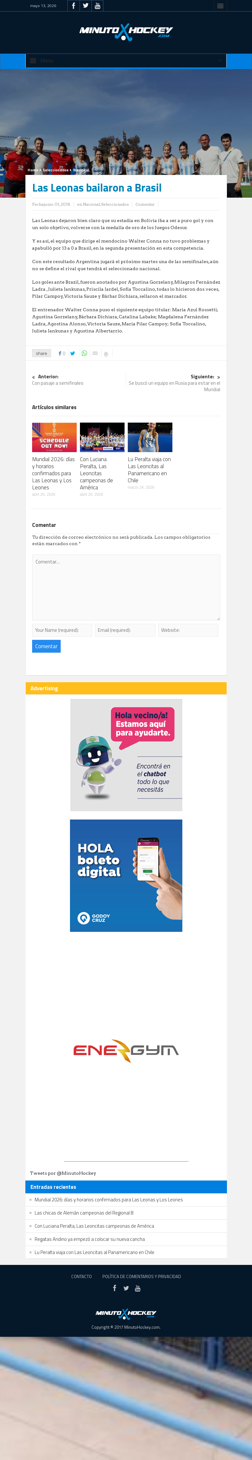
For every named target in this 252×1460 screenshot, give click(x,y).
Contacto (81, 1276)
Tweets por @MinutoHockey (63, 1173)
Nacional (81, 170)
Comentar (145, 204)
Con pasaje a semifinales (79, 380)
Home (33, 170)
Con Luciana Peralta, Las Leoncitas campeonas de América (96, 473)
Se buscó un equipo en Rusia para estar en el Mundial (173, 383)
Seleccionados (56, 170)
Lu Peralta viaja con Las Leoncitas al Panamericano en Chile (149, 470)
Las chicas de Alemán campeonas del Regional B (84, 1212)
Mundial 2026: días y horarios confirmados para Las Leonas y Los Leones (53, 473)
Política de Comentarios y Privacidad (141, 1276)
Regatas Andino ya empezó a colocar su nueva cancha (90, 1239)
